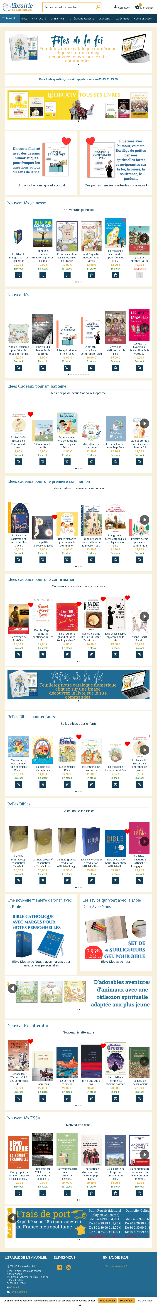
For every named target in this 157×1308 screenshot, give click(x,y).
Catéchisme (122, 18)
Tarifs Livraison (17, 1291)
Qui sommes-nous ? (116, 1266)
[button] (78, 64)
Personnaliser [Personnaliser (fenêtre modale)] (145, 1300)
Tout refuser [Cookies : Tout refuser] (126, 1300)
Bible (24, 18)
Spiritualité (39, 18)
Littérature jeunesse (81, 18)
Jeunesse (104, 18)
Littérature (57, 18)
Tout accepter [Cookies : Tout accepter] (107, 1300)
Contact (13, 1287)
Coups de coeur (143, 18)
